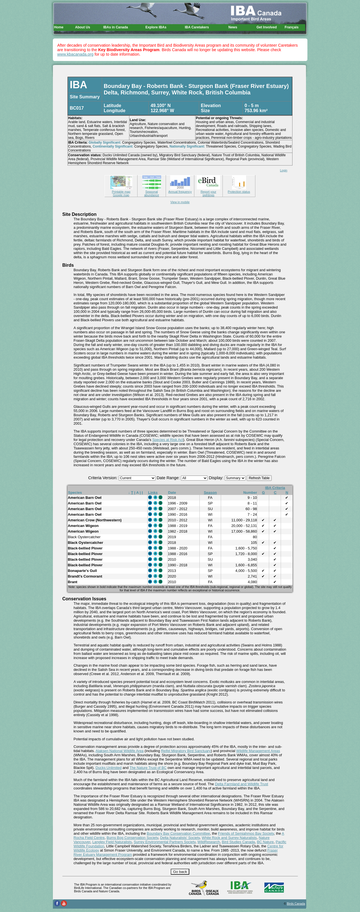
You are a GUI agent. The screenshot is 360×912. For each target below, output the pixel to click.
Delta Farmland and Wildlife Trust (241, 784)
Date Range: (169, 478)
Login (283, 170)
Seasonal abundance (151, 192)
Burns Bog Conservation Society (132, 838)
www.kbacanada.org (75, 54)
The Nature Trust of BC (147, 768)
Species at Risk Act (167, 440)
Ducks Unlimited (109, 768)
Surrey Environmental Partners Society (164, 842)
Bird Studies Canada (238, 842)
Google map (121, 195)
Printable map (121, 190)
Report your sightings (208, 192)
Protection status (239, 190)
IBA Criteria (275, 488)
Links (153, 492)
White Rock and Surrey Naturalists (229, 838)
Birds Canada (296, 903)
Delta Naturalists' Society (180, 838)
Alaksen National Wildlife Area (120, 751)
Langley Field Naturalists (112, 842)
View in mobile (180, 202)
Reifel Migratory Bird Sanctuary (186, 751)
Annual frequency (180, 190)
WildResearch (208, 842)
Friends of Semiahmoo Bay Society (246, 833)
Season (210, 492)
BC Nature (265, 842)
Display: (216, 478)
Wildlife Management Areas (258, 751)
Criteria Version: (103, 478)
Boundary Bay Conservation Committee (178, 833)
